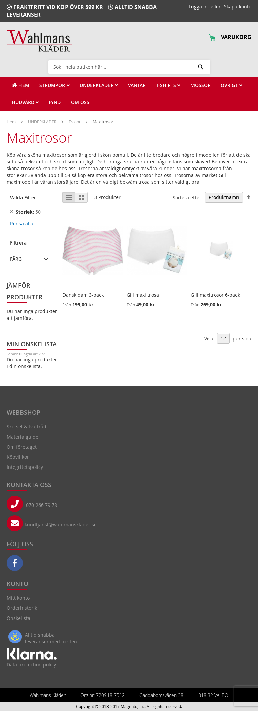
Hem (12, 121)
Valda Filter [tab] (23, 197)
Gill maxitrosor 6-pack (215, 295)
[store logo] (39, 41)
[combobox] (129, 66)
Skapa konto (237, 6)
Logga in (198, 6)
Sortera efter (187, 197)
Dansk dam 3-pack (83, 295)
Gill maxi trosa (143, 295)
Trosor (75, 121)
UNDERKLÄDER (42, 121)
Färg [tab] (16, 259)
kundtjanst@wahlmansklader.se (61, 524)
